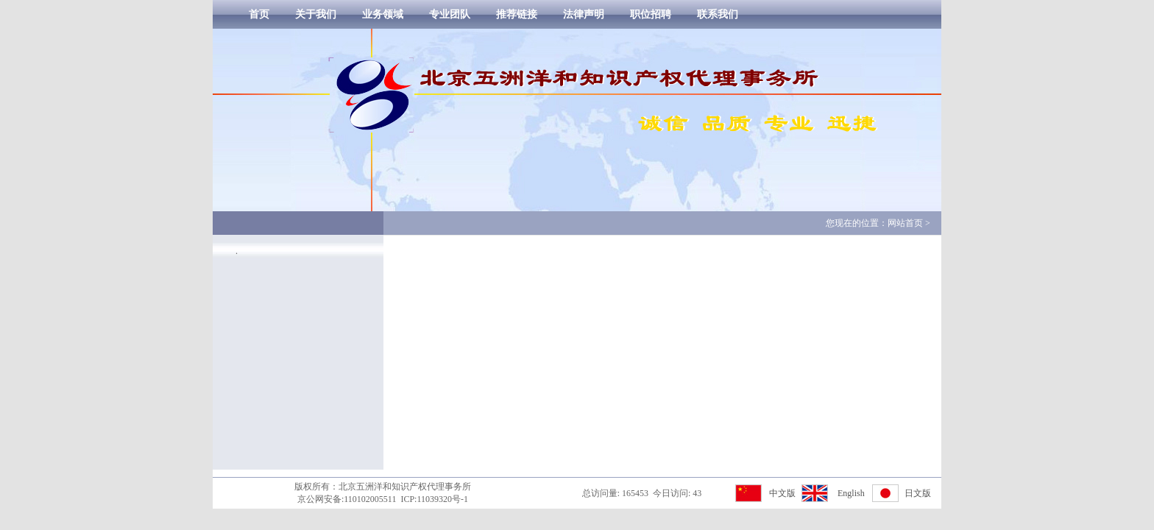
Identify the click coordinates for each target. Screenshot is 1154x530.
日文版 (918, 493)
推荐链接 (516, 14)
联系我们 (717, 14)
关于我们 (315, 14)
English (851, 493)
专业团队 (449, 14)
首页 (259, 14)
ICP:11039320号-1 (434, 499)
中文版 (782, 493)
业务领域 (382, 14)
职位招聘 (650, 14)
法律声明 (583, 14)
